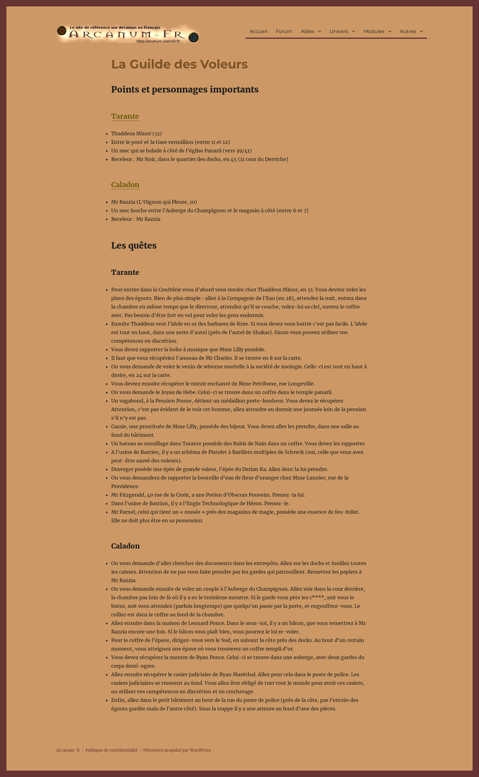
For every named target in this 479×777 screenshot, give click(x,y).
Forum (284, 31)
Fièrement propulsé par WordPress (177, 750)
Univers (339, 31)
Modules (374, 31)
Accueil (258, 31)
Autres (408, 31)
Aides (307, 31)
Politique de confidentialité (112, 750)
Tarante (125, 116)
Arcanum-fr (127, 34)
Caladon (125, 184)
